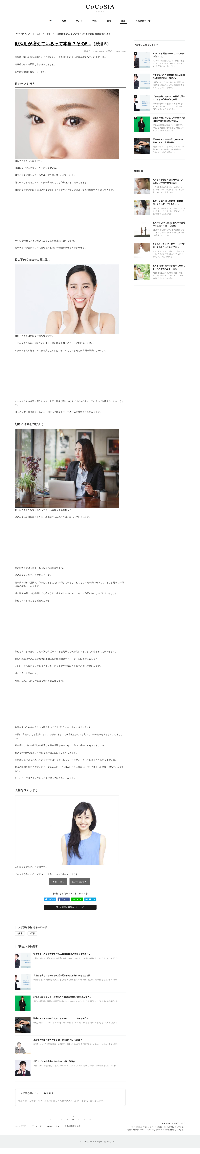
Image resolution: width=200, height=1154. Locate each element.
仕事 (123, 21)
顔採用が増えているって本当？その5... (53, 43)
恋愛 (64, 21)
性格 (94, 21)
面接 (33, 933)
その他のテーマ (143, 21)
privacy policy (53, 1126)
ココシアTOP (20, 1126)
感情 (109, 21)
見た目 (79, 21)
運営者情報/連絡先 (72, 1126)
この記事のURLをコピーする (70, 907)
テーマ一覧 (37, 1126)
